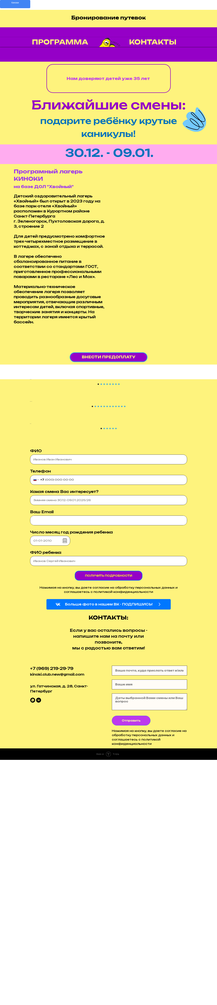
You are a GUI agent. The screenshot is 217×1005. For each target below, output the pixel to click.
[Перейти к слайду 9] (116, 569)
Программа (60, 42)
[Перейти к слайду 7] (116, 466)
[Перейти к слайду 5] (110, 466)
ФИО (36, 696)
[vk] (38, 945)
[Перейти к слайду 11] (121, 569)
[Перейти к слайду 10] (119, 569)
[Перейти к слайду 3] (104, 466)
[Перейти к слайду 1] (98, 466)
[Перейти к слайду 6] (113, 466)
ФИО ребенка (45, 797)
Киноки (15, 2)
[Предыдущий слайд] (9, 420)
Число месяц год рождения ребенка (71, 777)
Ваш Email (42, 757)
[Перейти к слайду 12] (124, 569)
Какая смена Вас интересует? (64, 736)
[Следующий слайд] (208, 420)
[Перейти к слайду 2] (101, 466)
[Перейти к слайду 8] (119, 466)
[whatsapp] (32, 945)
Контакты (152, 42)
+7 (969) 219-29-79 (51, 913)
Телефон (40, 716)
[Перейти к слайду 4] (107, 466)
